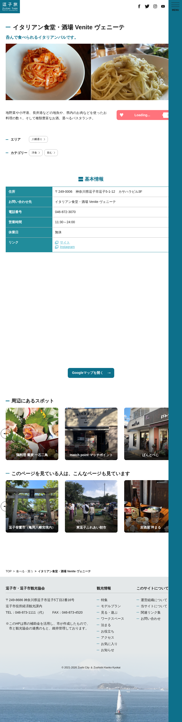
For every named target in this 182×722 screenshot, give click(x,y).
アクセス (107, 637)
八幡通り (39, 139)
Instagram (65, 247)
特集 (104, 600)
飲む (51, 152)
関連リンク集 (151, 612)
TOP (9, 571)
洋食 (36, 152)
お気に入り (109, 644)
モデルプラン (111, 606)
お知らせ (107, 650)
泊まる (106, 625)
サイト (62, 242)
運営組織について (154, 600)
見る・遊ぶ (109, 612)
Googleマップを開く (91, 373)
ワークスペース (112, 618)
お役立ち (107, 631)
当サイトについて (154, 606)
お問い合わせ (151, 618)
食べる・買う (24, 571)
